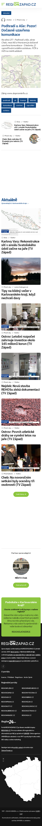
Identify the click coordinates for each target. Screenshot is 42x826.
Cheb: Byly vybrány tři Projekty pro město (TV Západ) (12, 141)
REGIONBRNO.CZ (28, 697)
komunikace (7, 105)
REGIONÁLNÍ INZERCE (21, 631)
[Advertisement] (21, 173)
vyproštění (30, 105)
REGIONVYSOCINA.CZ (29, 693)
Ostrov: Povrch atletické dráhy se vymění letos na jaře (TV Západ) (18, 435)
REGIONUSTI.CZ (6, 706)
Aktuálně (6, 13)
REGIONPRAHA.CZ (7, 702)
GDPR (38, 811)
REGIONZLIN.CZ (27, 702)
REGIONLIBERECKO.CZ (9, 711)
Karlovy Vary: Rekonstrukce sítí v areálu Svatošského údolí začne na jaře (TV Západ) (27, 127)
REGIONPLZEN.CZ (7, 688)
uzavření (19, 105)
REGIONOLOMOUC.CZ (29, 706)
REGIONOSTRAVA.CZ (29, 711)
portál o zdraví (18, 747)
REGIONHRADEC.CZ (8, 715)
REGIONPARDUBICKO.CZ (30, 688)
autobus (6, 110)
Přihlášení (11, 677)
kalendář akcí (30, 655)
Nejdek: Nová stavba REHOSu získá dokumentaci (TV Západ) (20, 389)
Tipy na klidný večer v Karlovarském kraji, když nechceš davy (18, 294)
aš (15, 100)
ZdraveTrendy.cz (6, 750)
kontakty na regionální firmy (16, 655)
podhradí (6, 100)
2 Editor (9, 20)
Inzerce (3, 677)
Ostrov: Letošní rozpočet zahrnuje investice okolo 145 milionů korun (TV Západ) (18, 341)
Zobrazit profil (21, 585)
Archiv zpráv (28, 677)
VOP (21, 814)
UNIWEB (26, 733)
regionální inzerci (14, 661)
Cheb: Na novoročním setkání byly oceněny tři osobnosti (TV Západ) (17, 481)
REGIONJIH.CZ (6, 697)
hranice (23, 100)
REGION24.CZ (26, 715)
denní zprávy (15, 652)
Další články (21, 494)
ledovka (33, 100)
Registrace (19, 677)
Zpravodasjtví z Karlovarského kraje (15, 203)
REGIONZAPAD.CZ (7, 693)
